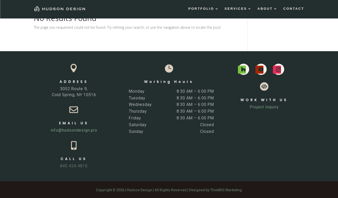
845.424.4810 (74, 166)
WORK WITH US (264, 99)
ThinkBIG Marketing (226, 190)
